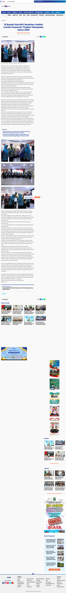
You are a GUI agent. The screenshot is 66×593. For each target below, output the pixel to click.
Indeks (4, 12)
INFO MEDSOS (39, 582)
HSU (25, 15)
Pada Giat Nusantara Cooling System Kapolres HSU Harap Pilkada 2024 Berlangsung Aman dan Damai (59, 448)
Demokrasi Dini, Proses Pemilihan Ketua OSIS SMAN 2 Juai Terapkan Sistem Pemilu (59, 458)
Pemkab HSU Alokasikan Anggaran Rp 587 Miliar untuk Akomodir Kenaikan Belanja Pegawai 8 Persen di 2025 (49, 458)
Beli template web (60, 586)
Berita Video (29, 580)
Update (37, 197)
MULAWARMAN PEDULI (50, 583)
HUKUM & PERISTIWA (29, 12)
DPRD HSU (15, 15)
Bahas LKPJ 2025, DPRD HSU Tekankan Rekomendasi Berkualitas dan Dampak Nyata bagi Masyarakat (50, 552)
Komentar (5, 37)
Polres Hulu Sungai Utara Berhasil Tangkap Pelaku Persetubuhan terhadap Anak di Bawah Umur (60, 488)
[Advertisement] (23, 338)
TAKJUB (18, 586)
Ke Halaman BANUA (54, 463)
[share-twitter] (43, 37)
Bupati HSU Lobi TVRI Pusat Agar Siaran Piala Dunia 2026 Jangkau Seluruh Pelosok (51, 546)
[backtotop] (33, 574)
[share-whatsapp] (45, 37)
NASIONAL (47, 12)
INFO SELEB (48, 582)
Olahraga (57, 12)
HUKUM (46, 468)
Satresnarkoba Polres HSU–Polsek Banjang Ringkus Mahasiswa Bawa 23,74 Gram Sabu (51, 541)
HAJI (21, 15)
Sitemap (58, 585)
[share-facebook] (41, 37)
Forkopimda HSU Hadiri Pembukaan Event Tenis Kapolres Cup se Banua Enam (17, 288)
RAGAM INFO (48, 585)
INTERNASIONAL (39, 12)
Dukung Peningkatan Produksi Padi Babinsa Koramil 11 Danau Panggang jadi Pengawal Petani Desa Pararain (51, 564)
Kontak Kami (35, 15)
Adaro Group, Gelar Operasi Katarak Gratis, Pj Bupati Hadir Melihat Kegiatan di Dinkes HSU (49, 448)
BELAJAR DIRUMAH (40, 578)
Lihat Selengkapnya (54, 569)
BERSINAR (14, 12)
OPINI (52, 12)
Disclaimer (59, 582)
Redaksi (58, 578)
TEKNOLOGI (29, 586)
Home (3, 1)
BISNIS (20, 12)
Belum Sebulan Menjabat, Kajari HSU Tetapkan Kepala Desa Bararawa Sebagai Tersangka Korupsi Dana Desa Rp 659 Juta (49, 478)
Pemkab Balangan (50, 15)
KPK (29, 15)
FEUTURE (38, 580)
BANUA (9, 12)
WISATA (38, 586)
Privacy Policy (59, 583)
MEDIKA (38, 583)
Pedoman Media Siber (61, 580)
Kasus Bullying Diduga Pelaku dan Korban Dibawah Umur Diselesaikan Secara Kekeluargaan (59, 478)
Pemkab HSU (60, 15)
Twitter (10, 583)
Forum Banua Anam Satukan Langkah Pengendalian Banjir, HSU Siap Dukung (50, 558)
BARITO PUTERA (30, 578)
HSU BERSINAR (20, 582)
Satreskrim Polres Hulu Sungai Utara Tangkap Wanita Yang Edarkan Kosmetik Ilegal (48, 488)
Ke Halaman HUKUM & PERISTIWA (54, 493)
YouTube (13, 583)
